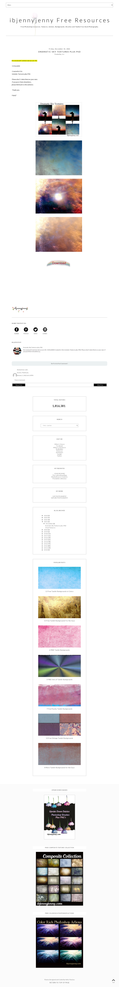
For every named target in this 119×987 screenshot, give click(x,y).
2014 (46, 542)
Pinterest (59, 451)
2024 (46, 515)
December (49, 523)
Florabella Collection (59, 478)
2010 (46, 550)
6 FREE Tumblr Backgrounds (59, 650)
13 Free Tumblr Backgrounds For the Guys (59, 621)
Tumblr (59, 454)
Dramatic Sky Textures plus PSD (32, 347)
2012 (46, 546)
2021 (46, 521)
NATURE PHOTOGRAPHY (59, 498)
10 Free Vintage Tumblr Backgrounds (59, 738)
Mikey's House (59, 444)
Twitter (59, 456)
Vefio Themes (70, 980)
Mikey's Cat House (59, 447)
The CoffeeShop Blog (59, 475)
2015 (46, 540)
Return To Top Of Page (59, 983)
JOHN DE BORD (59, 473)
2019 (46, 532)
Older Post (100, 385)
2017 (46, 536)
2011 (46, 548)
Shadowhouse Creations (59, 477)
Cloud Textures (50, 528)
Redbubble (59, 449)
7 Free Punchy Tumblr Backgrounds (59, 709)
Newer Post (19, 385)
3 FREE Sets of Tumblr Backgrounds (59, 679)
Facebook (59, 446)
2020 (46, 529)
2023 (46, 517)
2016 (46, 538)
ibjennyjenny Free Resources (60, 20)
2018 (46, 534)
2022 (46, 519)
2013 (46, 544)
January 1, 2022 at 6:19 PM (25, 375)
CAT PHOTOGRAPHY (59, 496)
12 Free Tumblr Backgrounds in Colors (59, 591)
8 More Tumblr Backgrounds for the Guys (59, 767)
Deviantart (59, 452)
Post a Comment (20, 380)
